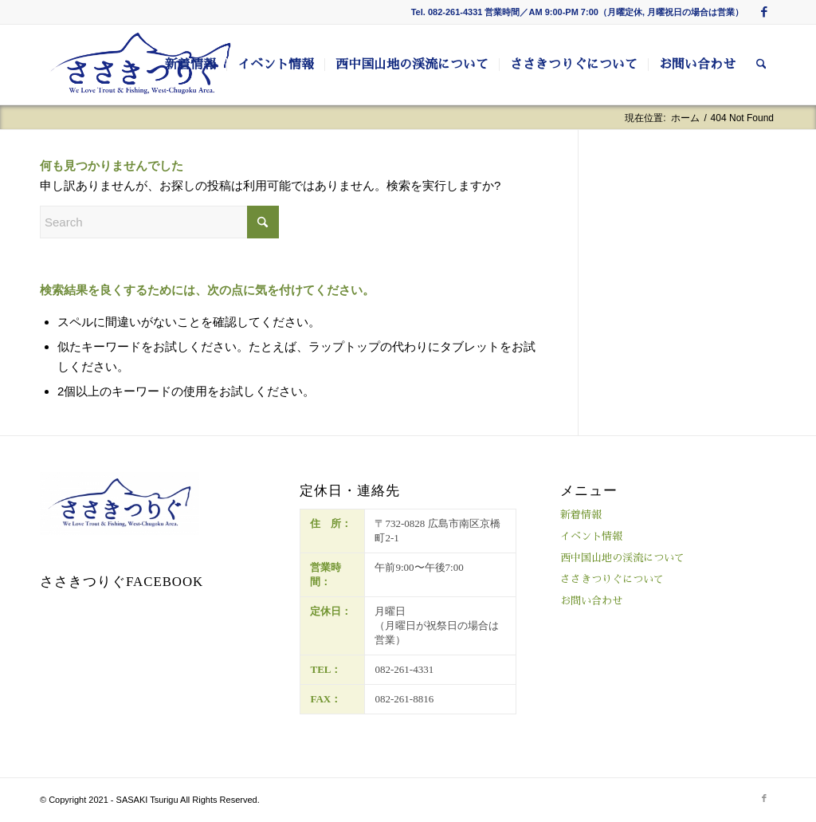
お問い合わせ (591, 601)
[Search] (761, 64)
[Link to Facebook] (764, 12)
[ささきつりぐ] (140, 64)
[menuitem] (190, 64)
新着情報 (581, 514)
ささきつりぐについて (612, 579)
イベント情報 (591, 536)
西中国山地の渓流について (622, 558)
